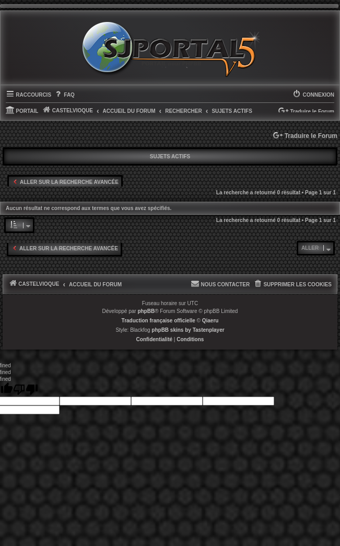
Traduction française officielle (158, 320)
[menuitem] (64, 95)
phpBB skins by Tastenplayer (187, 330)
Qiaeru (210, 320)
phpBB (146, 311)
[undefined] (25, 389)
